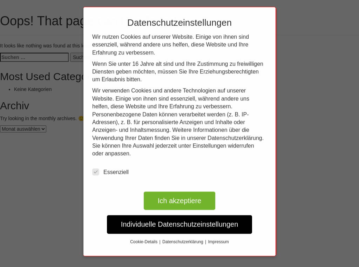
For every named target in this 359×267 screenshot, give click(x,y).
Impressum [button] (218, 236)
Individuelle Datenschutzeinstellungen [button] (179, 219)
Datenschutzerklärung (235, 133)
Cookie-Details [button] (144, 236)
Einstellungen (209, 140)
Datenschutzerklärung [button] (183, 236)
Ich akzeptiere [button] (180, 195)
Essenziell (110, 166)
